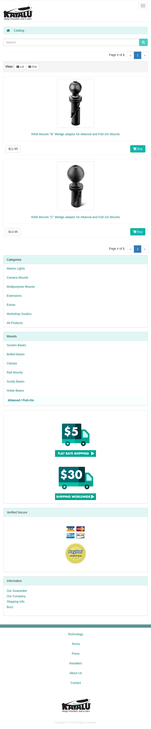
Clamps (12, 363)
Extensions (14, 295)
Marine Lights (16, 268)
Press (76, 653)
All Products (15, 323)
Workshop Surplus (19, 314)
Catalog (19, 30)
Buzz (10, 607)
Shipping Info (15, 601)
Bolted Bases (16, 354)
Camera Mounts (17, 277)
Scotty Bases (15, 381)
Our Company (16, 596)
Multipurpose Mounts (21, 286)
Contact (75, 683)
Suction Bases (16, 345)
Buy (138, 149)
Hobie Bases (15, 390)
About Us (76, 673)
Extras (11, 305)
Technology (75, 634)
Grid (32, 66)
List (20, 66)
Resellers (75, 663)
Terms (75, 644)
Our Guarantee (17, 590)
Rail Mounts (15, 372)
